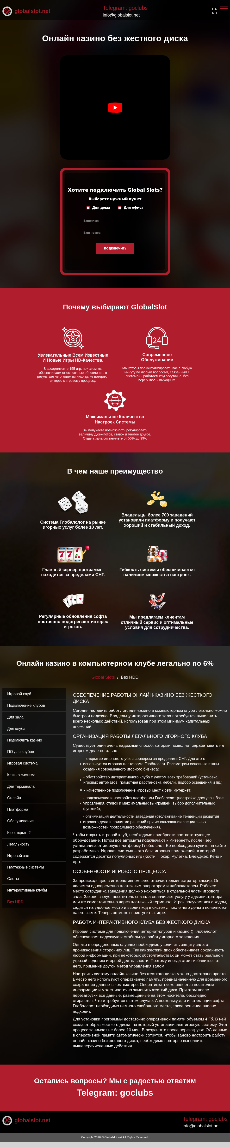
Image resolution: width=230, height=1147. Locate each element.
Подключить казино (24, 745)
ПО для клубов (20, 756)
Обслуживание (20, 826)
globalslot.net (26, 11)
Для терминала (21, 791)
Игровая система (22, 768)
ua (214, 9)
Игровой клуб (19, 699)
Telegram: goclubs (125, 8)
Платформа (17, 814)
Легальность (18, 849)
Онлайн (14, 803)
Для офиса (133, 212)
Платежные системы (25, 872)
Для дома (101, 212)
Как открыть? (19, 837)
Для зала (15, 722)
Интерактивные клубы (27, 895)
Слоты (13, 883)
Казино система (21, 780)
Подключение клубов (26, 710)
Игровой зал (18, 860)
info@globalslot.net (121, 15)
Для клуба (16, 733)
